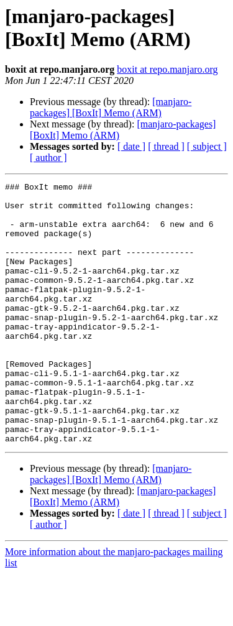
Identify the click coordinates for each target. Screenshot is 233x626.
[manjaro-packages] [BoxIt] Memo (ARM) (110, 107)
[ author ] (48, 157)
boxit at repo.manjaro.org (167, 69)
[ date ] (131, 146)
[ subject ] (207, 146)
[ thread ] (166, 146)
